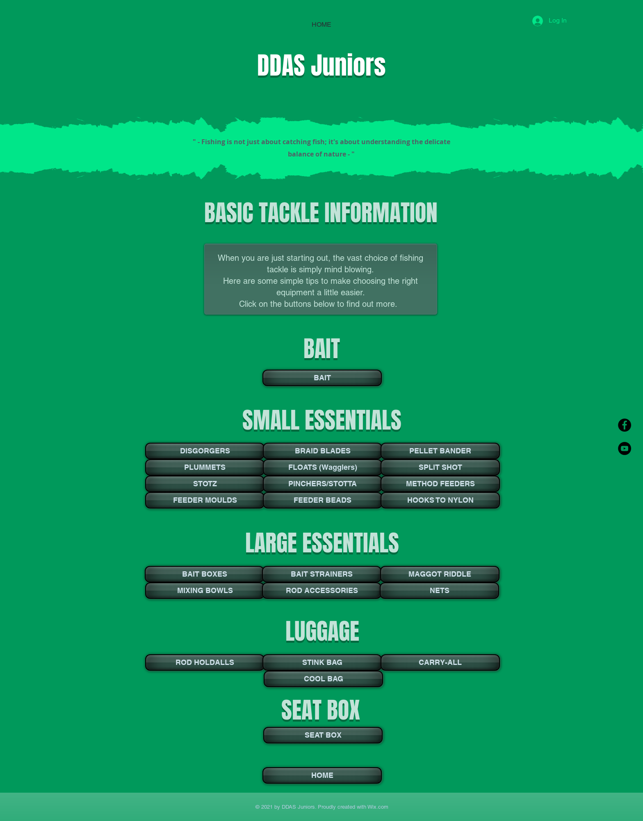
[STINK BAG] (322, 662)
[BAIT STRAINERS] (321, 574)
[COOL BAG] (323, 679)
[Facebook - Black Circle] (624, 425)
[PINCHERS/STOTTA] (322, 484)
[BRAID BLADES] (322, 451)
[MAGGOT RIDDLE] (439, 574)
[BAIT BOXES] (204, 574)
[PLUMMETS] (204, 467)
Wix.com (377, 807)
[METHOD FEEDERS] (440, 484)
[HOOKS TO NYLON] (440, 500)
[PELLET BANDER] (440, 451)
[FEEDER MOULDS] (204, 500)
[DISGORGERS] (204, 451)
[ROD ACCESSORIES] (321, 590)
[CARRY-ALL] (440, 662)
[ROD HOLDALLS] (204, 662)
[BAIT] (322, 378)
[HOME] (322, 775)
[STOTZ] (204, 484)
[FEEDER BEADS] (322, 500)
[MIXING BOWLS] (204, 590)
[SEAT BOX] (323, 735)
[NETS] (439, 590)
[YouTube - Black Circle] (624, 448)
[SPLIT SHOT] (440, 467)
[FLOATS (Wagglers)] (322, 467)
